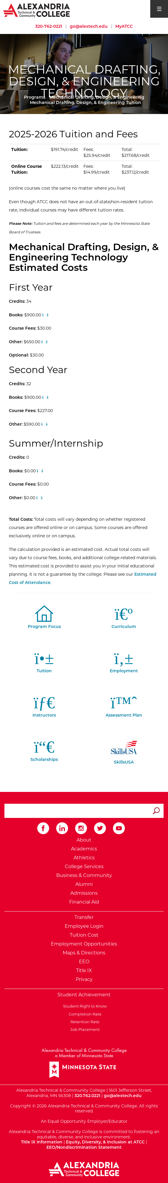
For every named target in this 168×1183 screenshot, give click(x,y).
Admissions (84, 893)
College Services (84, 866)
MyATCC (124, 26)
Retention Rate (84, 1021)
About (84, 840)
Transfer (84, 917)
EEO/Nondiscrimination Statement (84, 1147)
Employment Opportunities (84, 944)
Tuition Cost (84, 935)
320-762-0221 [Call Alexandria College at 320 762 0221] (48, 26)
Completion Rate (84, 1014)
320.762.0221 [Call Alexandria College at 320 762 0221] (87, 1095)
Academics (84, 849)
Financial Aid (84, 902)
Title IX (84, 970)
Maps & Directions (84, 953)
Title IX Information (41, 1142)
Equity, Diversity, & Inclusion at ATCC (105, 1142)
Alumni (84, 884)
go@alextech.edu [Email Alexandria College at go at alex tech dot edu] (89, 26)
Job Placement (84, 1029)
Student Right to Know (84, 1006)
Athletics (84, 857)
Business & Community (84, 875)
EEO (84, 961)
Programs (34, 97)
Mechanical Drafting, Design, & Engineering (96, 97)
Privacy (84, 979)
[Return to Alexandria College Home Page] (36, 10)
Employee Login (84, 926)
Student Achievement (84, 995)
